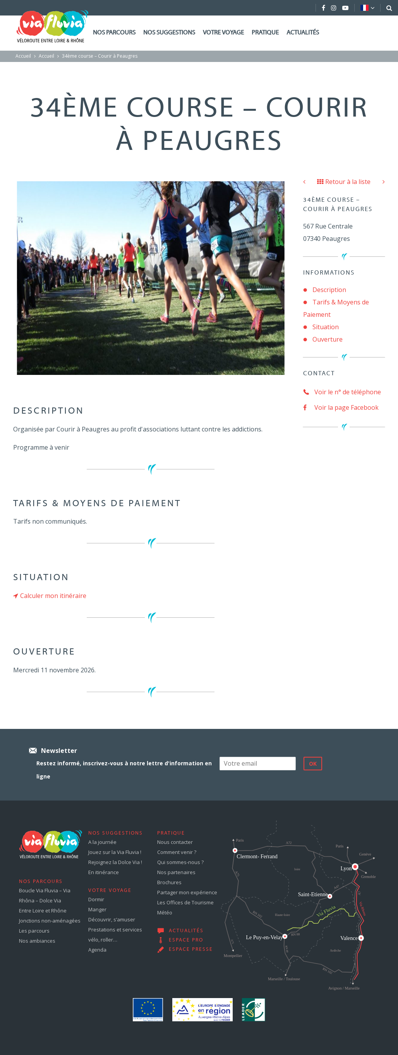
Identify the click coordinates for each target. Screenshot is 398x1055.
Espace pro (186, 940)
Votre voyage (223, 33)
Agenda (97, 949)
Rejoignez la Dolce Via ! (115, 862)
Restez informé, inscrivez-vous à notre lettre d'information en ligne (124, 769)
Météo (164, 912)
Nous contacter (175, 842)
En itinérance (103, 872)
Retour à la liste (344, 181)
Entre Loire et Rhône (43, 910)
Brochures (169, 882)
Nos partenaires (176, 872)
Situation (325, 327)
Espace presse (191, 949)
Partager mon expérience (187, 892)
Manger (97, 909)
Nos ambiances (37, 940)
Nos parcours (114, 33)
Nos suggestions (169, 33)
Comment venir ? (176, 852)
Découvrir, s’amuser (111, 919)
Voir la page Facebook (341, 407)
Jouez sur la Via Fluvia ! (114, 852)
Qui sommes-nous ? (180, 862)
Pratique (265, 33)
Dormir (96, 899)
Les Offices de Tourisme (185, 902)
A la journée (102, 842)
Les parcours (34, 930)
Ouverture (327, 339)
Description (329, 289)
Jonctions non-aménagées (50, 920)
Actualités (302, 33)
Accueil (23, 56)
